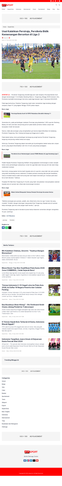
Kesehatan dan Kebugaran (10, 424)
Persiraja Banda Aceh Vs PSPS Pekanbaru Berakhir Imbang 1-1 (31, 113)
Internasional (27, 9)
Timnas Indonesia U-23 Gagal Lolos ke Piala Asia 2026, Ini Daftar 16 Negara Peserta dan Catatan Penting (23, 287)
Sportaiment (41, 9)
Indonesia (18, 9)
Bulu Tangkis (6, 412)
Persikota (12, 220)
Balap (48, 9)
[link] (51, 1)
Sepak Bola (10, 9)
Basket (4, 393)
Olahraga (4, 427)
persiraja (5, 220)
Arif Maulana (11, 216)
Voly (54, 9)
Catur (3, 390)
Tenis (3, 399)
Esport (4, 405)
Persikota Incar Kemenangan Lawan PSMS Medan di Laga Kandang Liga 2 (34, 154)
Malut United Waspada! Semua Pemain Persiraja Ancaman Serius (32, 192)
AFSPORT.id (6, 95)
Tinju (3, 421)
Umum (34, 9)
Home (3, 9)
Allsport (4, 402)
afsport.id (30, 473)
